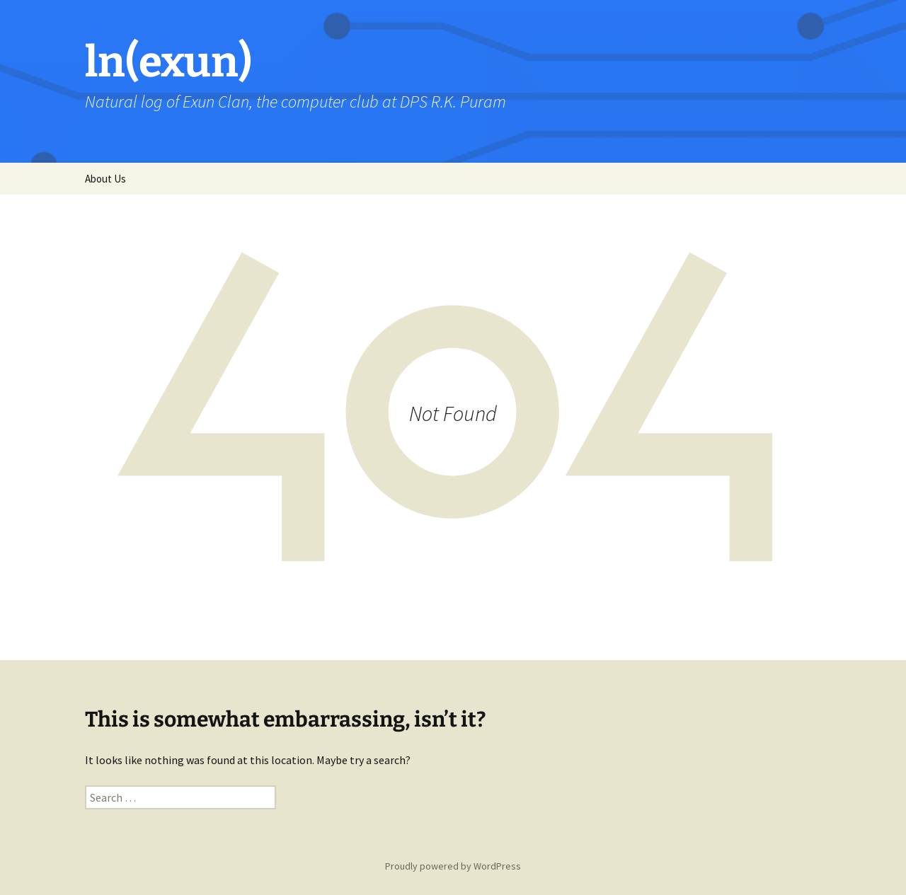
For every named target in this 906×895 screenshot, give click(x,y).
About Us (105, 178)
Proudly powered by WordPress (453, 866)
